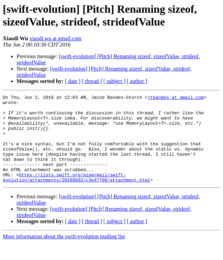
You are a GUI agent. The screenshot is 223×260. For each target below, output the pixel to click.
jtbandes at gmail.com (175, 98)
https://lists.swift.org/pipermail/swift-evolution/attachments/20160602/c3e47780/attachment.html (76, 194)
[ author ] (137, 81)
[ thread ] (92, 81)
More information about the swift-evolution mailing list (64, 254)
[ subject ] (114, 81)
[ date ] (72, 81)
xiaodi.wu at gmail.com (55, 38)
